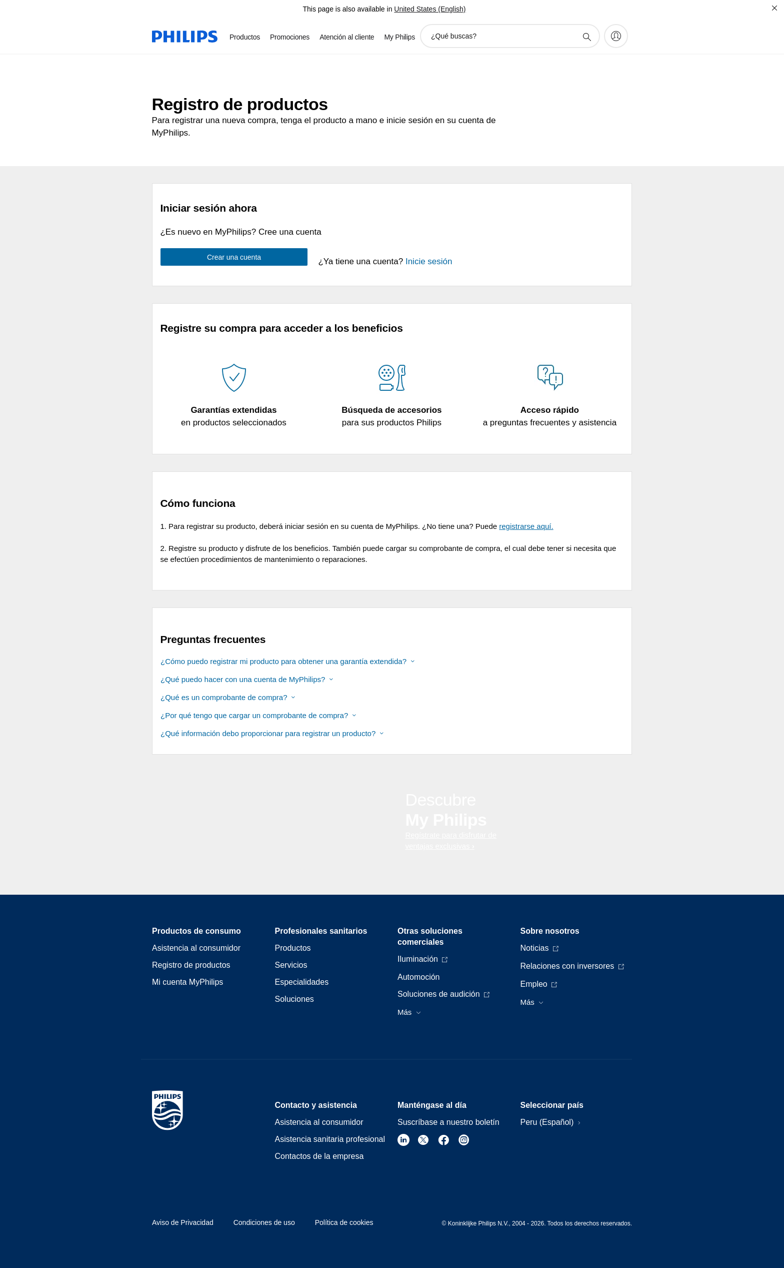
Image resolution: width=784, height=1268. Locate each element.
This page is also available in (347, 9)
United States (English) (430, 9)
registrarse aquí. (526, 526)
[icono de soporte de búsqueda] (586, 37)
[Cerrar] (774, 8)
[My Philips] (616, 36)
